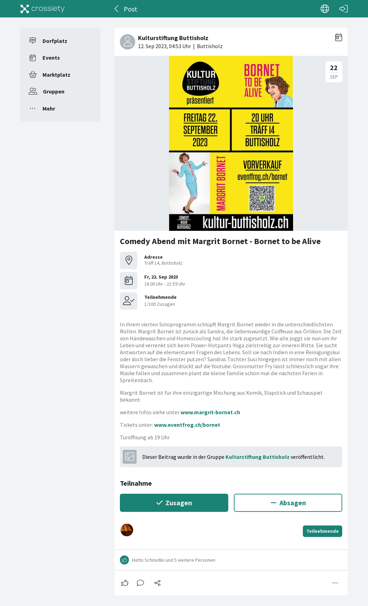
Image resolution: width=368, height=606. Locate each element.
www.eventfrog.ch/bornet (187, 424)
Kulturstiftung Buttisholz (257, 456)
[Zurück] (117, 8)
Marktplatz (56, 74)
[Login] (343, 8)
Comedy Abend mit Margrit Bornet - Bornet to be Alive (220, 241)
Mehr (49, 108)
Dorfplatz (55, 40)
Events (51, 57)
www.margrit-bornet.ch (210, 412)
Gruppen (53, 91)
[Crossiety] (42, 8)
